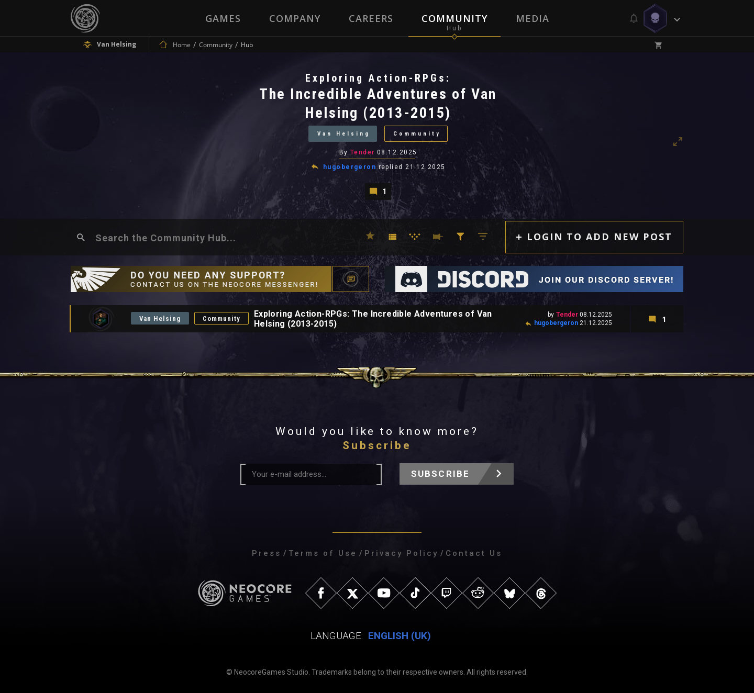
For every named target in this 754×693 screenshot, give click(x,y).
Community (454, 18)
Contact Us (474, 553)
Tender (362, 152)
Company (294, 18)
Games (223, 18)
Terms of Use (323, 553)
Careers (371, 18)
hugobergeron (349, 167)
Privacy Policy (401, 553)
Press (266, 553)
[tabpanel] (377, 135)
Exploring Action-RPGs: (378, 78)
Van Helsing (343, 133)
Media (532, 18)
